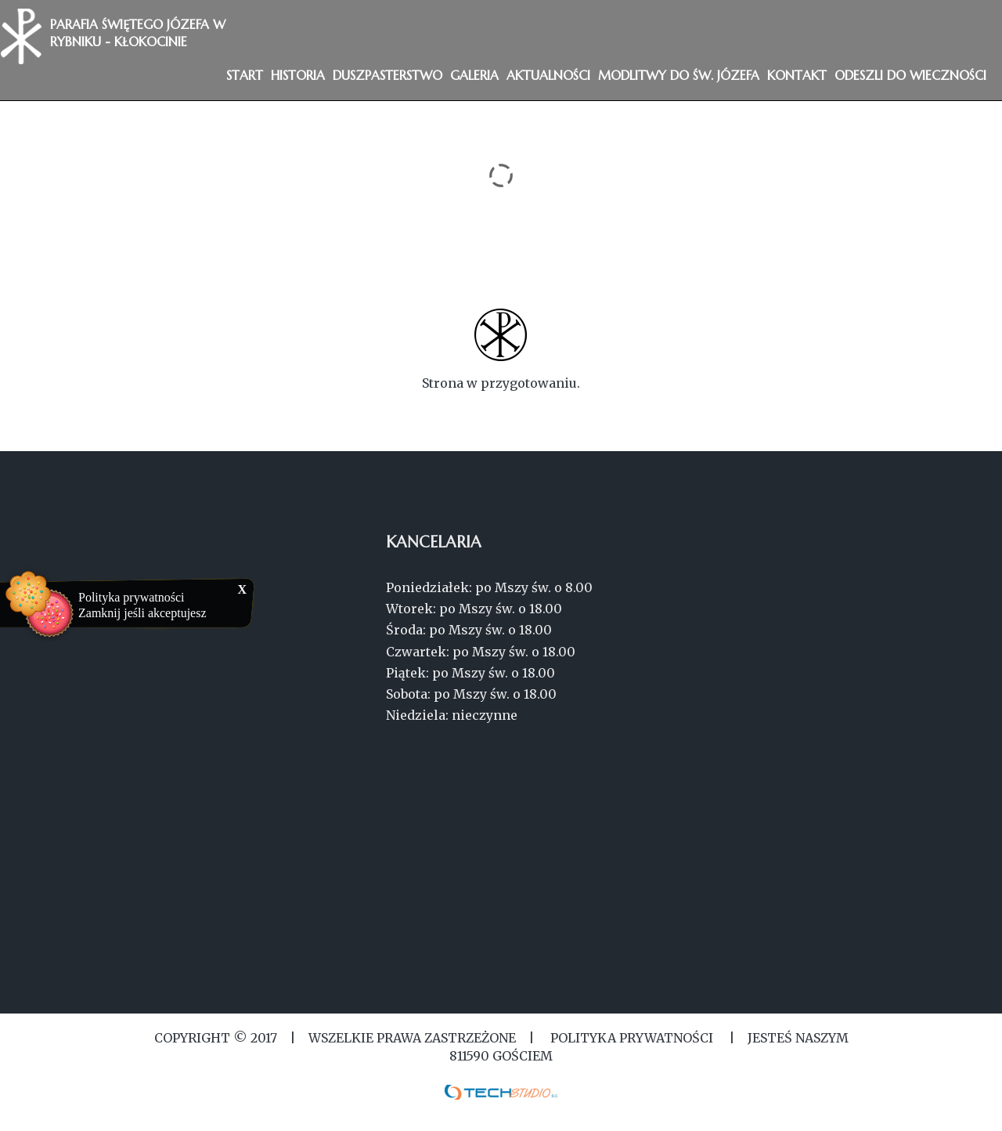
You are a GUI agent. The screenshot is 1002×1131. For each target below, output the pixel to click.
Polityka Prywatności (631, 1038)
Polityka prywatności (131, 597)
